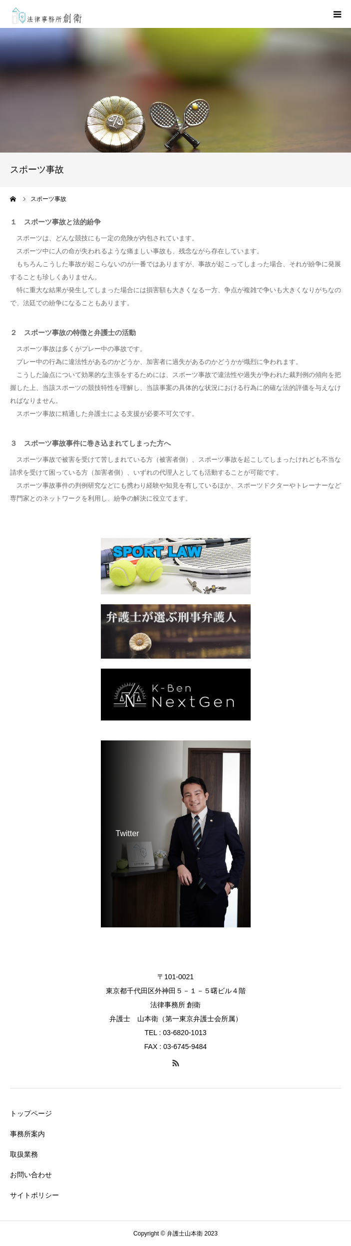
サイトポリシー (34, 1195)
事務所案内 (27, 1134)
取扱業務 (24, 1154)
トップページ (31, 1113)
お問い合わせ (31, 1175)
